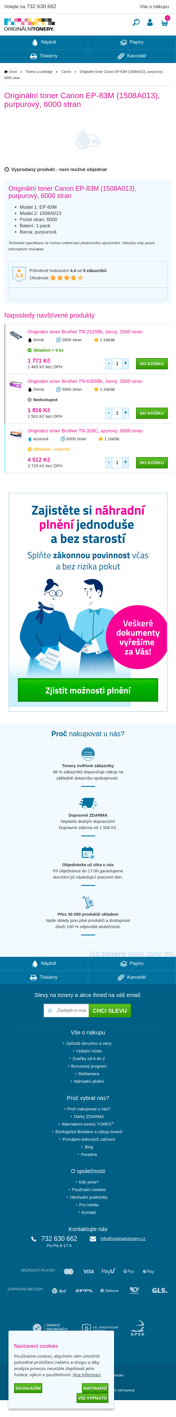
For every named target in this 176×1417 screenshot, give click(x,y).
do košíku (152, 380)
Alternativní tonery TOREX (89, 1141)
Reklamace (88, 1090)
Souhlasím (28, 1388)
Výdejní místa (89, 1067)
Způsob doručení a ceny (89, 1060)
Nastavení (95, 1388)
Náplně (44, 59)
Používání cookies (89, 1206)
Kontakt (89, 1229)
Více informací (87, 1374)
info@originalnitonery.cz (123, 1255)
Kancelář (132, 73)
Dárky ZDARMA (89, 1133)
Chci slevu (110, 1028)
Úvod (13, 89)
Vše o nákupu (154, 6)
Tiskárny (43, 73)
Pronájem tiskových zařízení (89, 1156)
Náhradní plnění (89, 1098)
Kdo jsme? (89, 1198)
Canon (66, 89)
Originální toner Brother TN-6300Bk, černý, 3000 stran (85, 398)
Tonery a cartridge (39, 89)
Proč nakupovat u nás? (88, 1125)
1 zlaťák (107, 356)
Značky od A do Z (89, 1075)
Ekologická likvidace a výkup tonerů (88, 1148)
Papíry (132, 59)
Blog (88, 1163)
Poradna (89, 1171)
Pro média (88, 1221)
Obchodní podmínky (89, 1214)
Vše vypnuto (92, 1398)
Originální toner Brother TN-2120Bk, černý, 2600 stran (85, 348)
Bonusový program (89, 1083)
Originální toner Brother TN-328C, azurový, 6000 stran (85, 447)
